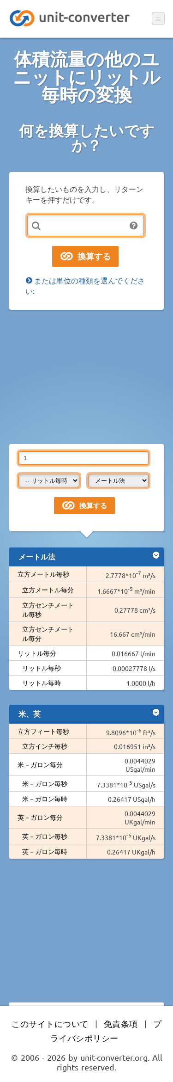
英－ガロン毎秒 (44, 836)
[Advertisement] (86, 377)
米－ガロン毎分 (40, 764)
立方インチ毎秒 (44, 746)
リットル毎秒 (41, 668)
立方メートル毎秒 (43, 574)
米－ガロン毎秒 (44, 783)
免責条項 (121, 1023)
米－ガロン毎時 (44, 798)
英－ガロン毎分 (40, 817)
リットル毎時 (41, 682)
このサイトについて (50, 1023)
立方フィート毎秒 (43, 731)
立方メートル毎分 (48, 589)
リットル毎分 (37, 653)
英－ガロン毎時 (44, 851)
